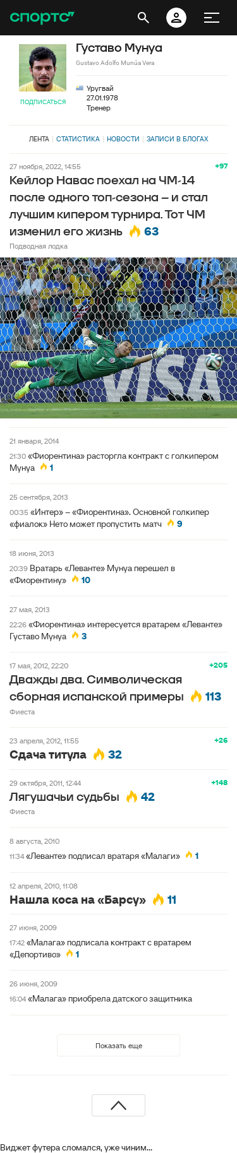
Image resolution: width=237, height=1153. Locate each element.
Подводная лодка (38, 246)
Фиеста (22, 711)
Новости (123, 138)
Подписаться (43, 102)
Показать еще (118, 1045)
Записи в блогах (177, 138)
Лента (39, 138)
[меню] (212, 17)
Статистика (78, 138)
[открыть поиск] (143, 18)
